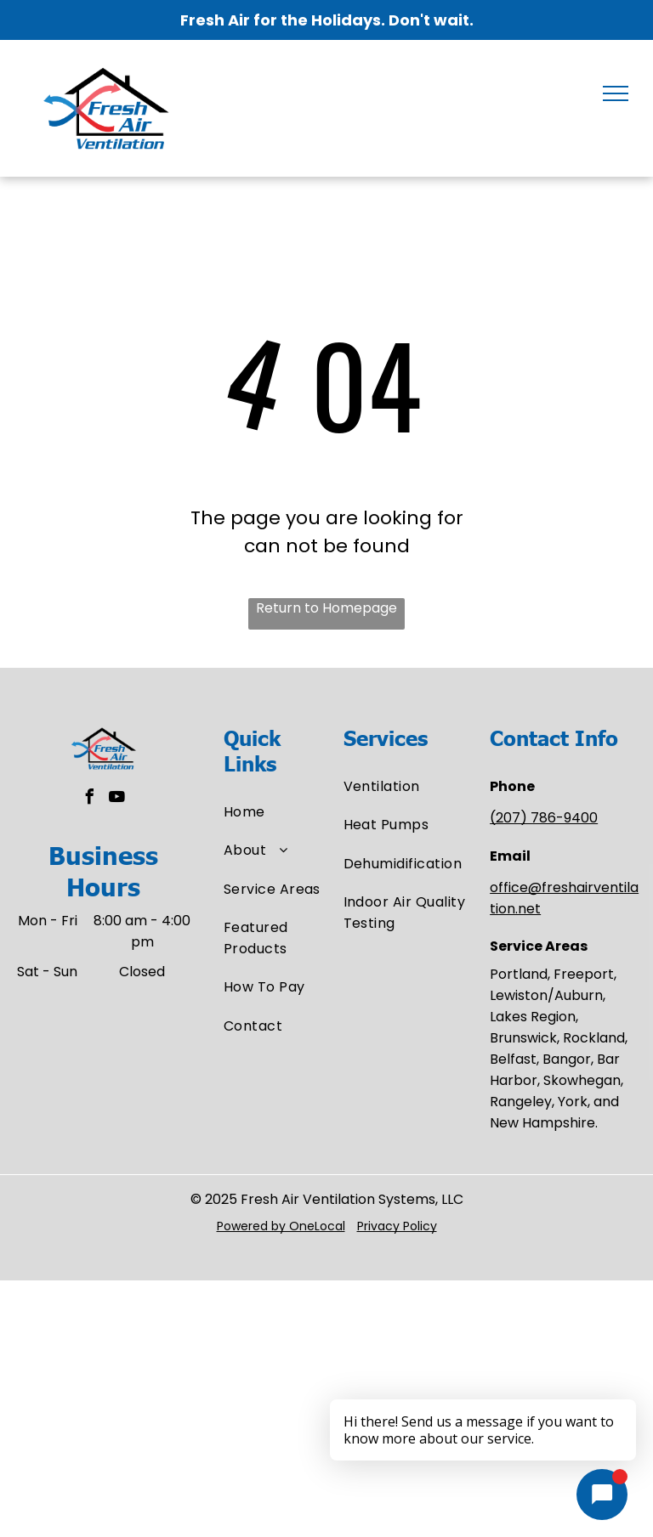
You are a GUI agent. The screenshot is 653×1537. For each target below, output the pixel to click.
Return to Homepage (326, 608)
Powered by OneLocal (281, 1226)
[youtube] (117, 799)
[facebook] (90, 799)
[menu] (615, 93)
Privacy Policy (397, 1226)
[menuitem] (285, 812)
